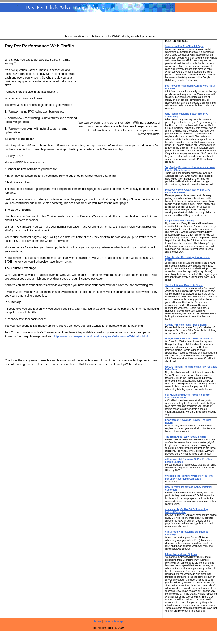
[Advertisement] (110, 23)
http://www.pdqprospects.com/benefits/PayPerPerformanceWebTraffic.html (101, 336)
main (107, 621)
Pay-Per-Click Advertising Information (70, 7)
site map (117, 621)
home (97, 621)
